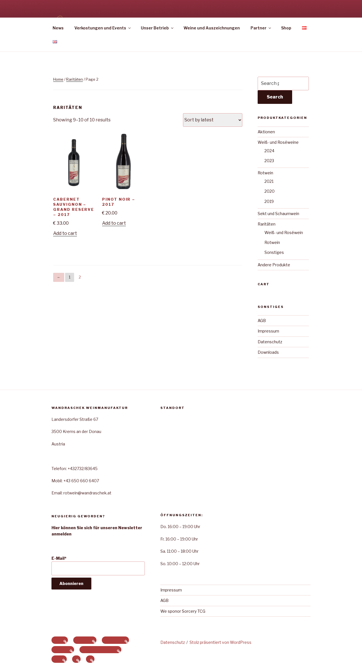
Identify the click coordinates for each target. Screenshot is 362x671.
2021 (268, 181)
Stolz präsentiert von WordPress (220, 642)
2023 (269, 160)
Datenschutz (270, 341)
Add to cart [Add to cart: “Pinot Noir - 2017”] (114, 223)
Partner (261, 27)
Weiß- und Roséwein (283, 232)
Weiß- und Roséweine (278, 142)
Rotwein (265, 172)
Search (275, 97)
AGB (262, 320)
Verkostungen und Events (103, 27)
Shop (286, 27)
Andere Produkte (274, 264)
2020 (269, 191)
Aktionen (266, 131)
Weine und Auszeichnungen (212, 27)
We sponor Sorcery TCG (182, 611)
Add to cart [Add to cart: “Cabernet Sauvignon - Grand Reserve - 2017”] (65, 233)
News (58, 27)
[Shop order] (212, 120)
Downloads (268, 352)
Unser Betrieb (157, 27)
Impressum (268, 331)
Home (58, 79)
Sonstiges (274, 252)
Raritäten (74, 79)
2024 (269, 150)
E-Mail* (98, 565)
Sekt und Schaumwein (278, 213)
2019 (269, 201)
